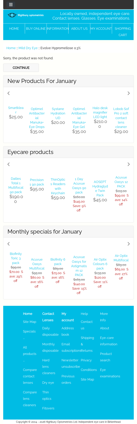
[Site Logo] (25, 15)
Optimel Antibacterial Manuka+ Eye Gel (79, 118)
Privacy (86, 360)
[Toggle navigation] (10, 5)
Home (14, 28)
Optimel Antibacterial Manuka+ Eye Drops (37, 118)
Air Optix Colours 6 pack (100, 264)
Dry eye (48, 382)
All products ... (29, 354)
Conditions (89, 370)
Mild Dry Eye (28, 48)
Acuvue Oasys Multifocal (36, 264)
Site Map (29, 322)
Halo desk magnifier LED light (100, 112)
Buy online (36, 28)
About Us (79, 28)
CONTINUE (21, 68)
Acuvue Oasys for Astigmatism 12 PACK (79, 266)
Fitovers (48, 408)
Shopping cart (123, 32)
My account (101, 28)
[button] (16, 115)
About (104, 328)
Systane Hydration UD (58, 113)
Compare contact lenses (30, 376)
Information (57, 28)
